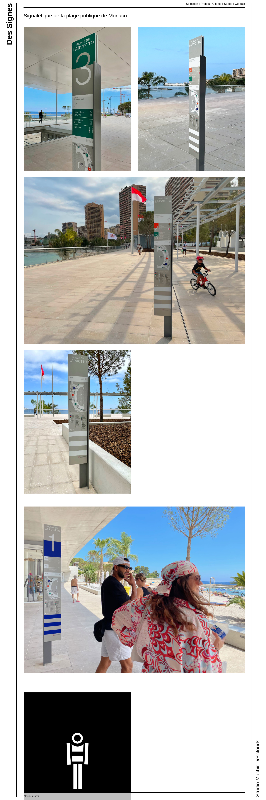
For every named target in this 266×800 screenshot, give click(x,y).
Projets (205, 3)
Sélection (192, 3)
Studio (228, 3)
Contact (240, 3)
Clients (216, 3)
